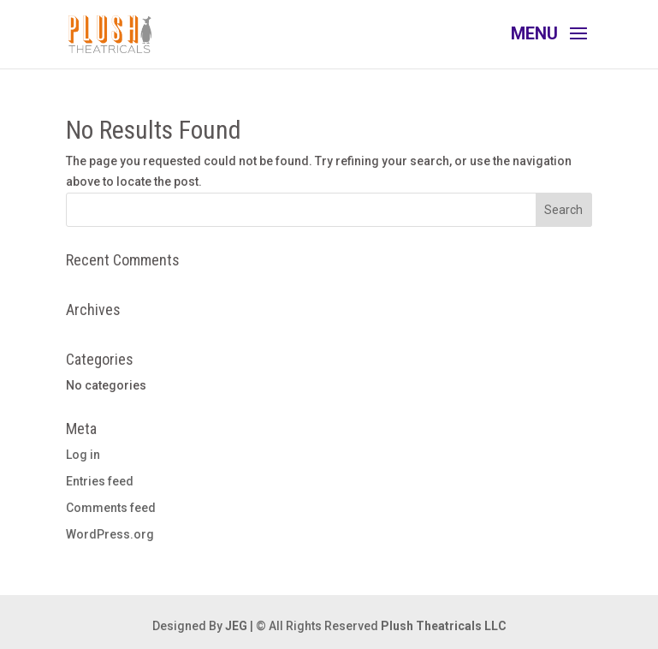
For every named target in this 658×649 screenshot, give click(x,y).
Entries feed (99, 481)
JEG (236, 626)
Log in (83, 454)
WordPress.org (110, 534)
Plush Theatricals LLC (444, 626)
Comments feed (111, 508)
